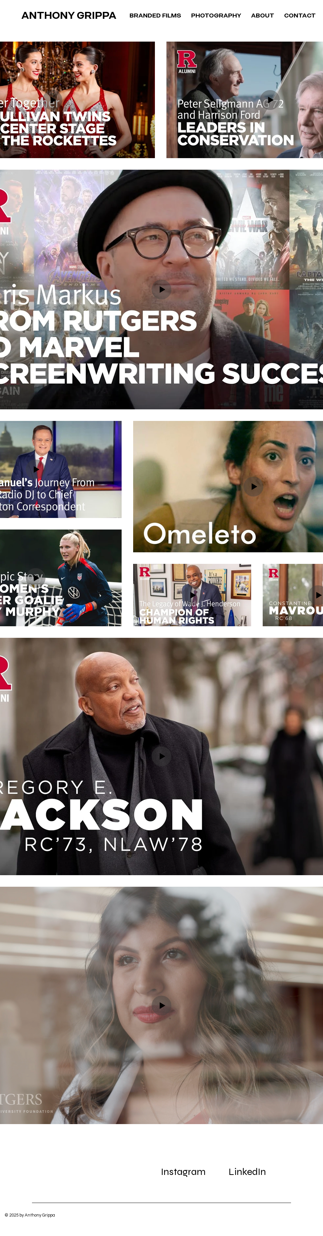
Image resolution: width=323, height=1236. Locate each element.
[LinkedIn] (247, 1171)
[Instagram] (183, 1171)
